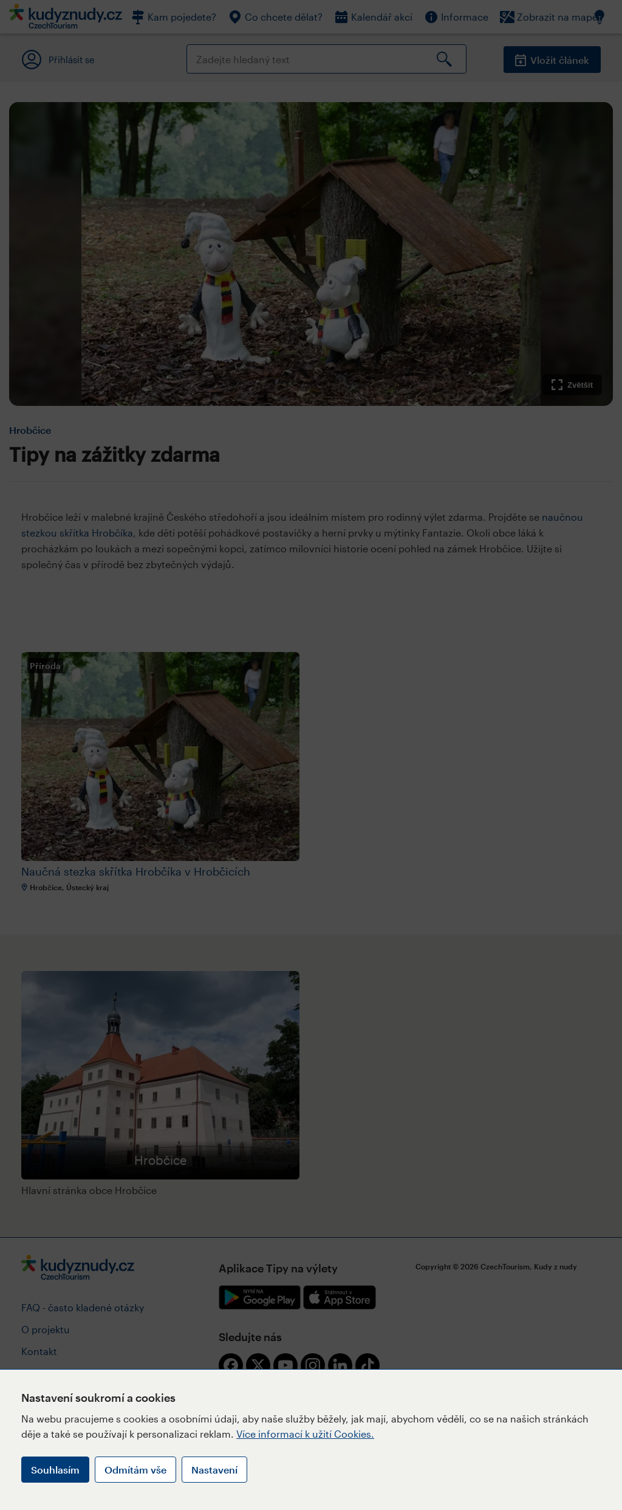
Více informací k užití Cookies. (305, 1434)
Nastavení (214, 1469)
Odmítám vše (135, 1469)
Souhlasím (55, 1469)
